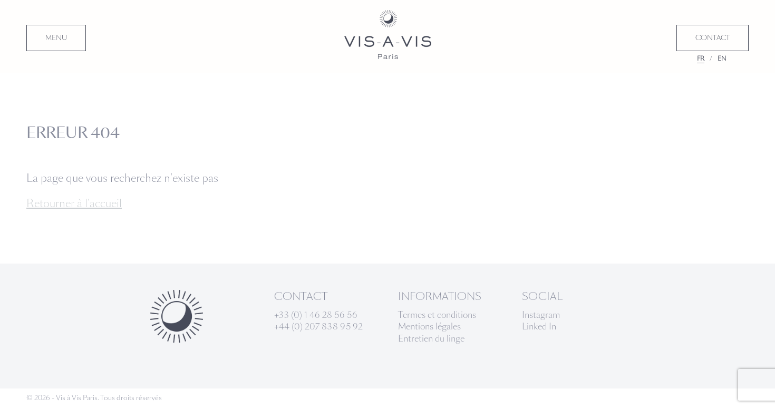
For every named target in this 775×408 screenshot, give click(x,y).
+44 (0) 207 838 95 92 (318, 326)
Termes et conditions (437, 315)
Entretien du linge (431, 339)
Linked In (539, 326)
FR (700, 58)
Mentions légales (429, 326)
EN (722, 58)
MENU (56, 38)
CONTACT (712, 38)
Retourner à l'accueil (74, 203)
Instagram (541, 315)
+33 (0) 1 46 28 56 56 (315, 315)
